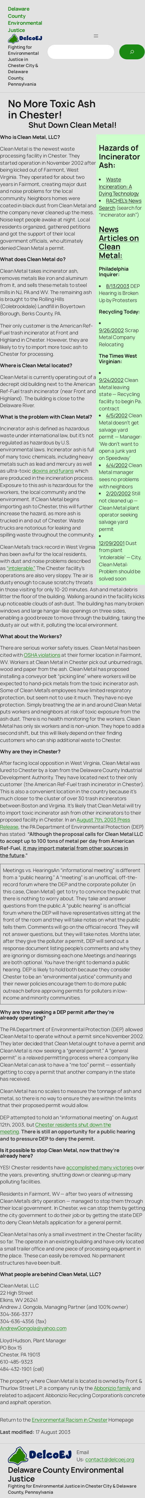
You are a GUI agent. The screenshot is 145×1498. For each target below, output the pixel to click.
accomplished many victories (99, 1167)
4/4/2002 (117, 465)
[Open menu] (96, 36)
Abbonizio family (112, 1388)
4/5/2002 (117, 415)
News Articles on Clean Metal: (119, 242)
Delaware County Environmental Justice (25, 19)
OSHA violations (42, 654)
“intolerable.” (21, 568)
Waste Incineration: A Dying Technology (119, 186)
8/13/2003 (117, 286)
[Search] (132, 51)
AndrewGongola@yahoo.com (33, 1328)
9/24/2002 (111, 380)
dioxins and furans (53, 470)
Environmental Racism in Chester (70, 1419)
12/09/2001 (112, 543)
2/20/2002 (118, 493)
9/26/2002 (111, 330)
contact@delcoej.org (109, 1459)
